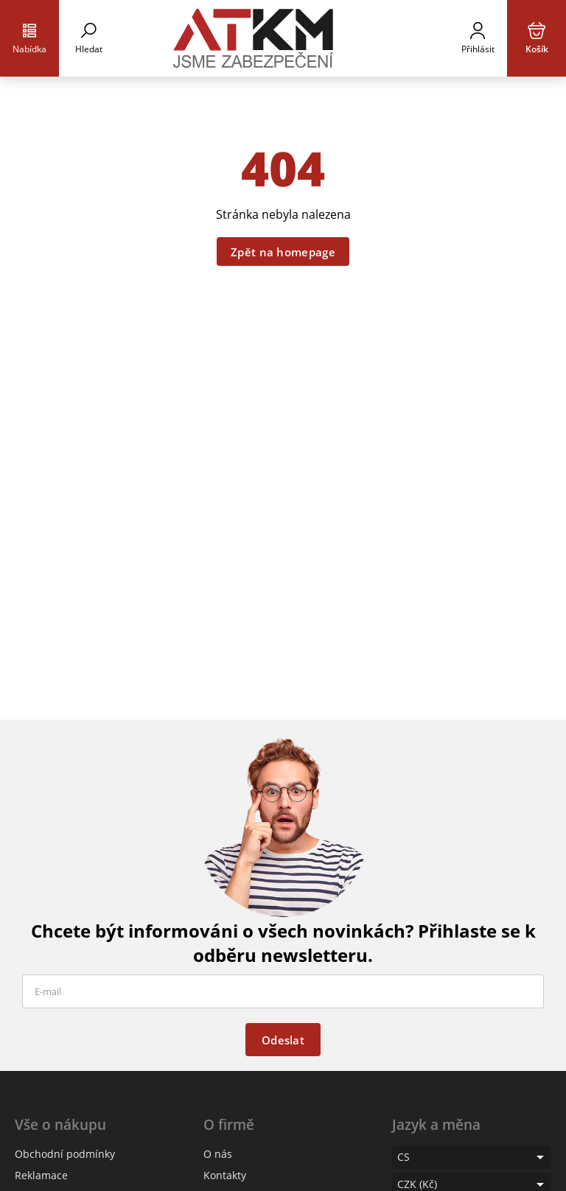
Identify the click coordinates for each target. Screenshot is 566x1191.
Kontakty (224, 1175)
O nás (217, 1154)
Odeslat (283, 1040)
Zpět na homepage (283, 252)
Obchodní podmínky (65, 1154)
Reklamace (41, 1175)
